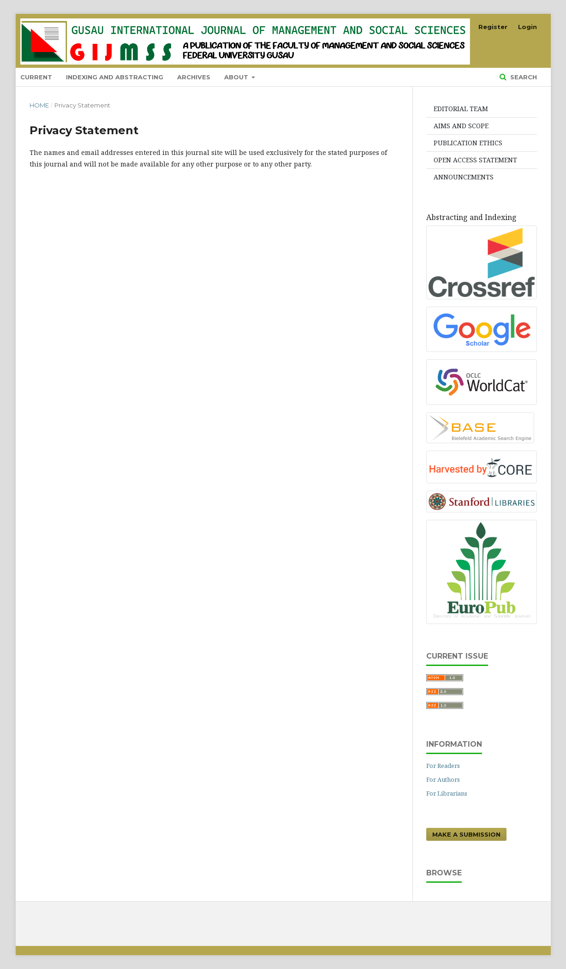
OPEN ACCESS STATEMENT (475, 159)
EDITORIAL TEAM (461, 108)
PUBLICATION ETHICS (468, 142)
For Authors (443, 779)
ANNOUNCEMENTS (464, 176)
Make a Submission (466, 834)
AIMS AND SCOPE (461, 125)
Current (36, 77)
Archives (193, 77)
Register (492, 26)
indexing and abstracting (114, 77)
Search (522, 77)
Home (39, 105)
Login (527, 26)
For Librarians (446, 793)
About (237, 77)
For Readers (443, 765)
